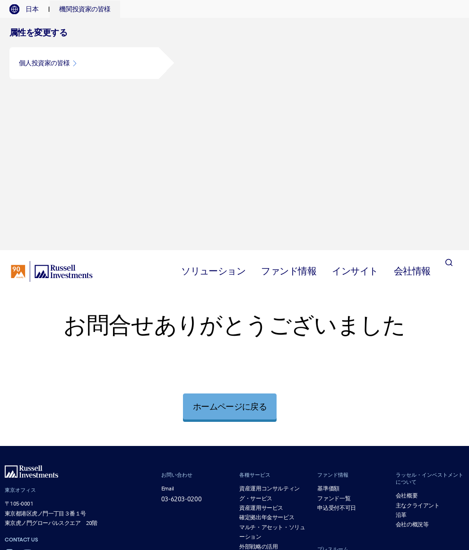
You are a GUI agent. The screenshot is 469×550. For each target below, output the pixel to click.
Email (167, 331)
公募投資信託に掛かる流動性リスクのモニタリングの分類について (322, 490)
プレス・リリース (339, 405)
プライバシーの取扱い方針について (327, 460)
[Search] (449, 114)
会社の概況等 (412, 367)
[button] (84, 63)
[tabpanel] (234, 55)
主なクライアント (418, 348)
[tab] (28, 9)
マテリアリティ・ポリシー (281, 482)
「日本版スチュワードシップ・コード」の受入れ (304, 475)
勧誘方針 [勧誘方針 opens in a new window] (264, 460)
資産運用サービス (261, 350)
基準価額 (328, 331)
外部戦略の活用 (258, 389)
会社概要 (407, 338)
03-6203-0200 (181, 341)
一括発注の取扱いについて (356, 482)
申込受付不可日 (336, 350)
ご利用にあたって (223, 460)
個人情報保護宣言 (403, 460)
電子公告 (222, 475)
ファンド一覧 (333, 341)
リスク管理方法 (394, 475)
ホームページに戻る (230, 249)
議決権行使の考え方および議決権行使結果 (326, 467)
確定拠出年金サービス (266, 360)
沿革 (401, 357)
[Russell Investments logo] (51, 114)
